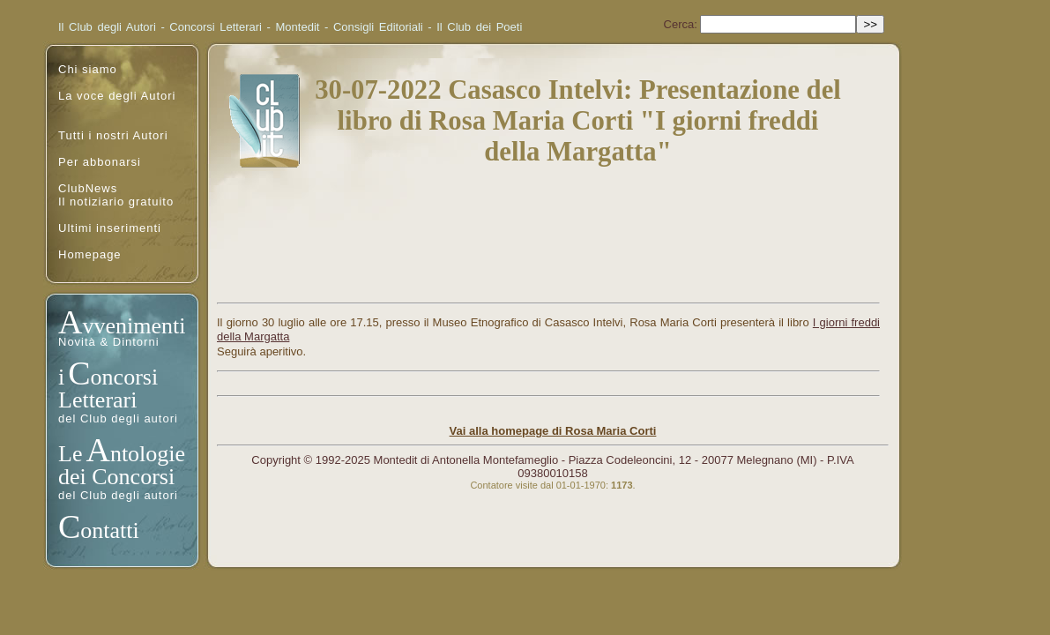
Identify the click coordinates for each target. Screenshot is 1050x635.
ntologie (147, 454)
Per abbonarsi (99, 161)
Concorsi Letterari (215, 27)
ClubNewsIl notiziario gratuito (116, 195)
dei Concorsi (116, 476)
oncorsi (125, 377)
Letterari (98, 400)
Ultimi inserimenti (109, 228)
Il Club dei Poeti (479, 27)
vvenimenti (133, 326)
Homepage (90, 254)
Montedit (298, 27)
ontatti (109, 530)
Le (70, 454)
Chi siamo (87, 69)
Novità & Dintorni (109, 341)
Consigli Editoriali (378, 27)
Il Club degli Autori (107, 27)
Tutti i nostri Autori (113, 135)
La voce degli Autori (116, 95)
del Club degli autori (118, 418)
